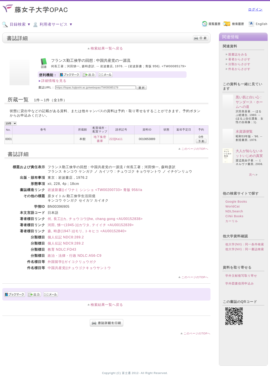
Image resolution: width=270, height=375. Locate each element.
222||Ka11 (116, 139)
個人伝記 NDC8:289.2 (66, 237)
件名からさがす (239, 69)
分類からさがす (239, 64)
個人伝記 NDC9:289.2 (66, 243)
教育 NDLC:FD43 (62, 249)
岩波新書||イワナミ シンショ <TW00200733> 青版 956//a (95, 190)
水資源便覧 (244, 131)
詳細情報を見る (53, 80)
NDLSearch (234, 211)
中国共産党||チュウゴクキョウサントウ (79, 268)
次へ (252, 174)
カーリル (231, 221)
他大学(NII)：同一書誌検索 (244, 249)
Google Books (236, 201)
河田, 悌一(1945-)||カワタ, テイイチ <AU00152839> (91, 225)
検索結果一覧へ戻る (107, 48)
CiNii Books (234, 216)
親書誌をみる (237, 54)
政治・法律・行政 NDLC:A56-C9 (75, 255)
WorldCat (232, 206)
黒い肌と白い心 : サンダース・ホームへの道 (249, 102)
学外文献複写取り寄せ (241, 275)
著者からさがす (239, 59)
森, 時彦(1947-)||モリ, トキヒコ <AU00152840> (87, 231)
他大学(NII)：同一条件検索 (244, 244)
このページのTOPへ (194, 148)
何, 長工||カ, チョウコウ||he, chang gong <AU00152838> (95, 219)
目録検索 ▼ (16, 24)
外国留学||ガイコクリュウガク (72, 262)
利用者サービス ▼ (52, 24)
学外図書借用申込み (239, 283)
